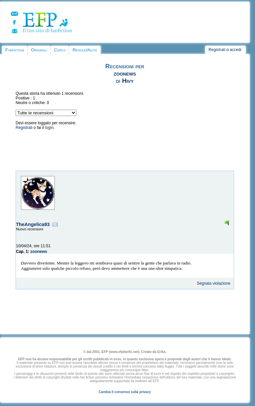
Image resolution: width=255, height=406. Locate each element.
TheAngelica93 (33, 224)
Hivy (128, 80)
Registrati (217, 49)
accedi (235, 49)
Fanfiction (14, 49)
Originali (39, 49)
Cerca (59, 49)
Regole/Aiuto (84, 49)
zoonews (125, 73)
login (49, 127)
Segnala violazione (213, 283)
